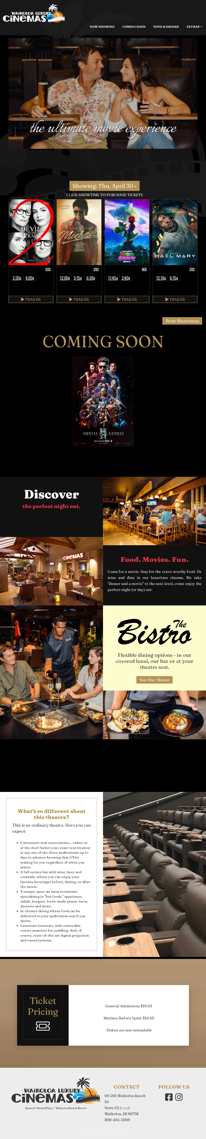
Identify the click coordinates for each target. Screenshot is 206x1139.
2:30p (17, 278)
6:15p (174, 278)
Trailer (31, 299)
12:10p (161, 278)
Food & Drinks (166, 54)
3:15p (78, 278)
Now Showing (102, 54)
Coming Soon (134, 54)
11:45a (113, 278)
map (125, 1107)
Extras (194, 54)
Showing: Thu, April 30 (104, 185)
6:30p (91, 278)
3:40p (126, 278)
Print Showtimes (182, 320)
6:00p (30, 278)
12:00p (65, 278)
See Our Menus (154, 679)
